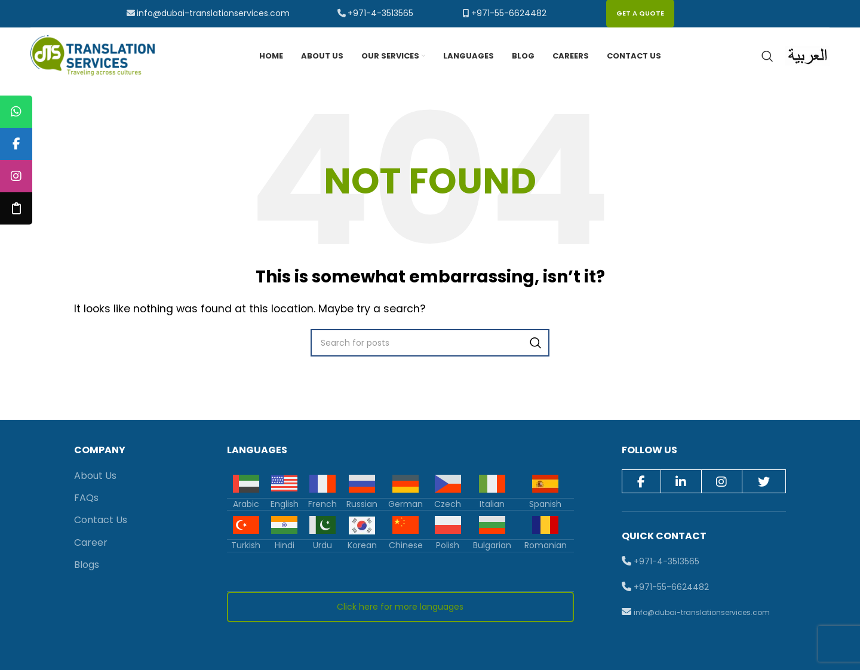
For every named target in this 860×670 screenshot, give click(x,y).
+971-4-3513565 (380, 13)
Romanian (545, 548)
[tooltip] (16, 112)
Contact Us (100, 522)
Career (91, 545)
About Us (95, 477)
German (405, 506)
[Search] (767, 57)
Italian (492, 506)
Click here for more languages (400, 609)
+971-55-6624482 (508, 13)
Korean (362, 548)
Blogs (86, 567)
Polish (447, 548)
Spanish (545, 506)
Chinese (406, 548)
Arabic (246, 506)
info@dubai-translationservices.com (213, 13)
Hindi (284, 548)
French (322, 506)
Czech (447, 506)
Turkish (245, 548)
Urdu (322, 548)
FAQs (86, 500)
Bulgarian (492, 548)
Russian (361, 506)
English (285, 506)
